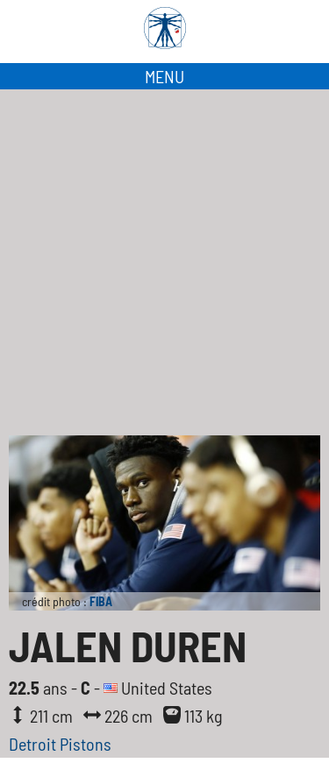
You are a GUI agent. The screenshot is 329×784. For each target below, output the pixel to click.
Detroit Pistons (60, 743)
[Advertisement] (164, 262)
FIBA (100, 601)
